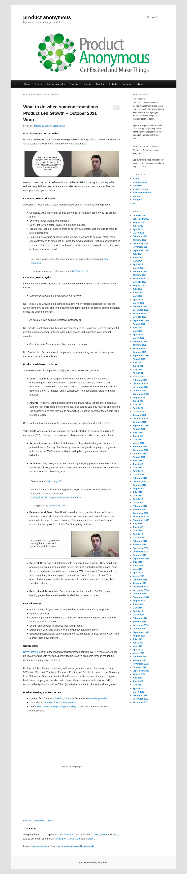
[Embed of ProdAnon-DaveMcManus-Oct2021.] (71, 766)
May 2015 (137, 569)
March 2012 (138, 692)
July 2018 (137, 460)
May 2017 (137, 495)
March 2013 (138, 653)
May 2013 (137, 646)
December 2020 (140, 383)
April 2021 (138, 373)
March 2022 (138, 338)
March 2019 (138, 443)
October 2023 (139, 282)
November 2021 (141, 348)
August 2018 (139, 457)
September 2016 (141, 520)
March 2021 (138, 376)
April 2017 (138, 499)
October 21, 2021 (81, 271)
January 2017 (139, 509)
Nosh (115, 834)
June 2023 (138, 292)
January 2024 (139, 275)
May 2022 (137, 331)
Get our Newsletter (56, 84)
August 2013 (139, 636)
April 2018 (138, 471)
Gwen (96, 834)
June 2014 (138, 604)
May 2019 (137, 439)
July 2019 (137, 432)
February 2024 (140, 271)
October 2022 (139, 317)
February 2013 (140, 656)
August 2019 (139, 429)
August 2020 (139, 397)
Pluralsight (59, 838)
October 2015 (139, 555)
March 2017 (138, 502)
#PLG (48, 497)
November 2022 (141, 313)
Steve (103, 834)
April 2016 (138, 534)
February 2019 (140, 446)
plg (59, 846)
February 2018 (140, 478)
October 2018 (139, 453)
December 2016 (140, 513)
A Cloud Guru (73, 838)
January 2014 (139, 621)
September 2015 (141, 558)
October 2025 (139, 215)
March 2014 (138, 614)
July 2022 (137, 327)
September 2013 (141, 632)
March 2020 (138, 411)
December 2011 (140, 699)
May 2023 (137, 296)
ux (134, 203)
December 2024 (140, 243)
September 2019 (141, 425)
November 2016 (141, 516)
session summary (40, 846)
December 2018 (140, 450)
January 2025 (139, 240)
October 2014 (139, 593)
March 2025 (138, 233)
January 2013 (139, 660)
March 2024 (138, 268)
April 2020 (138, 408)
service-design (140, 189)
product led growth (71, 846)
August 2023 (139, 285)
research (137, 185)
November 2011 (141, 702)
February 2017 (140, 506)
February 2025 (140, 236)
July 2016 (137, 523)
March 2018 (138, 474)
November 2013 (141, 625)
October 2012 (139, 667)
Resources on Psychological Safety (56, 706)
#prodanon (36, 263)
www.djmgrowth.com (99, 698)
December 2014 (140, 586)
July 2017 (137, 492)
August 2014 (139, 600)
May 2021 (137, 369)
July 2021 (137, 362)
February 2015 (140, 579)
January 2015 (139, 583)
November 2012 (141, 664)
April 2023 (138, 299)
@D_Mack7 (38, 497)
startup (136, 196)
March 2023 (138, 303)
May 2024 (137, 261)
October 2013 (139, 628)
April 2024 (138, 264)
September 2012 (141, 671)
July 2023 (137, 289)
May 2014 (137, 607)
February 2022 (140, 341)
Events (38, 84)
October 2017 (139, 485)
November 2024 (141, 247)
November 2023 (141, 278)
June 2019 (138, 436)
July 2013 (137, 639)
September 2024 (141, 250)
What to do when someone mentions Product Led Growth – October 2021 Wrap (60, 113)
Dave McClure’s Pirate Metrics (59, 702)
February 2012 (140, 695)
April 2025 (138, 229)
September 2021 (141, 355)
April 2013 (138, 649)
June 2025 (138, 226)
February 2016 (140, 541)
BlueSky (100, 84)
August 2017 (139, 488)
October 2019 (139, 422)
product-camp (140, 182)
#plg (106, 259)
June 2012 (138, 681)
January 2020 (139, 415)
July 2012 (137, 677)
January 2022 (139, 345)
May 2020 (137, 404)
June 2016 (138, 527)
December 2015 (140, 548)
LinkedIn (58, 698)
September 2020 (141, 394)
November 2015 (141, 551)
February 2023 (140, 306)
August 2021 (139, 359)
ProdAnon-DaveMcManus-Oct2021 (38, 821)
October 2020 (139, 390)
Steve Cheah (59, 126)
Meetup (87, 84)
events (136, 178)
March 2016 (138, 537)
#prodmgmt (54, 481)
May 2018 (137, 467)
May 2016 (137, 530)
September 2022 (141, 320)
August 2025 (139, 222)
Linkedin (113, 84)
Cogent (90, 838)
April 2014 (138, 611)
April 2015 (138, 572)
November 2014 (141, 590)
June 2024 (138, 257)
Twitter (68, 698)
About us (74, 84)
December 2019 (140, 418)
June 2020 (138, 401)
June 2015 (138, 565)
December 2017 (140, 481)
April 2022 (138, 334)
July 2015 (137, 562)
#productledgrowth (60, 497)
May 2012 (137, 684)
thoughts (137, 199)
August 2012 (139, 674)
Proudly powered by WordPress (93, 862)
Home (27, 84)
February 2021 (140, 380)
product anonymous (47, 17)
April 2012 (138, 688)
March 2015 (138, 576)
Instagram (127, 84)
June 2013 (138, 642)
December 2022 (140, 310)
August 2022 (139, 324)
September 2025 (141, 219)
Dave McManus (31, 651)
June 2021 (138, 366)
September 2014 (141, 597)
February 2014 (140, 618)
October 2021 (139, 352)
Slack (140, 84)
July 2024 (137, 254)
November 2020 (141, 387)
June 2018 (138, 464)
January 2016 (139, 544)
